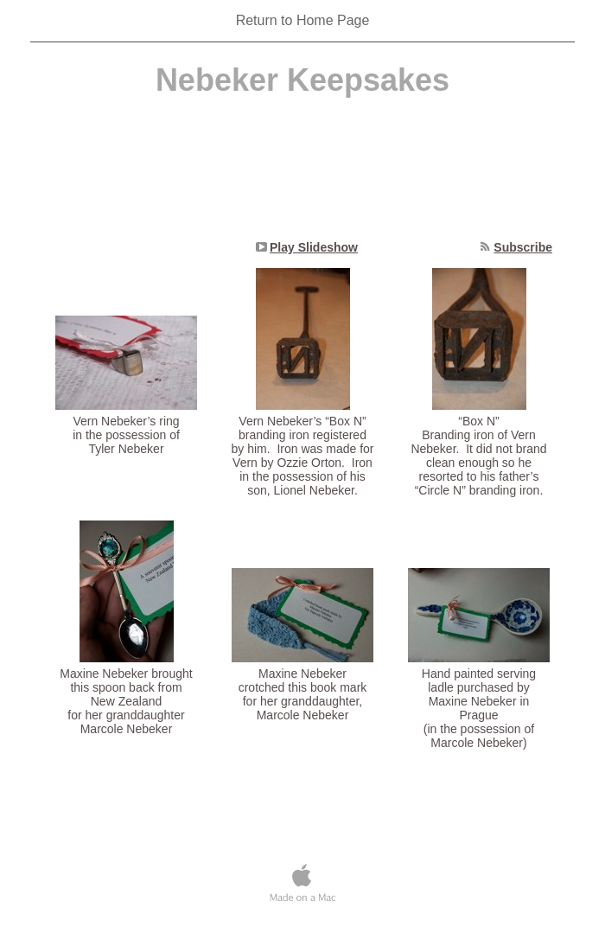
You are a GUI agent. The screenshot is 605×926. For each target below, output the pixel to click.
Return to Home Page (303, 20)
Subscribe (523, 247)
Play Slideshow (314, 247)
